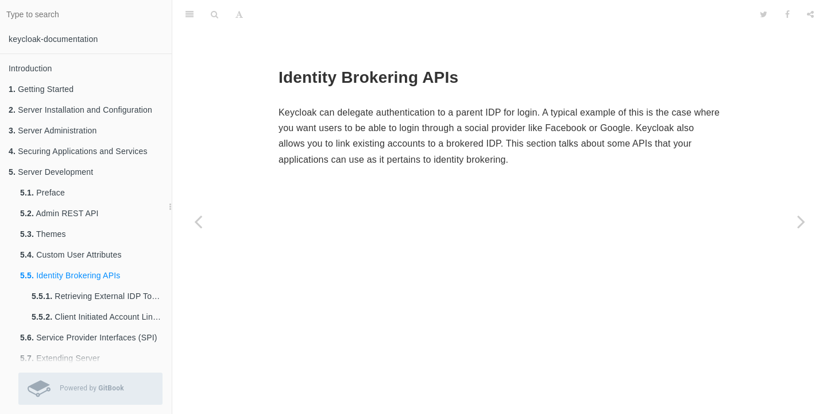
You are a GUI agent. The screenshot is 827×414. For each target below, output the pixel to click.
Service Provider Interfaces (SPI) (88, 337)
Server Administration (52, 130)
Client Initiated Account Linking (100, 316)
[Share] (810, 14)
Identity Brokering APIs (70, 275)
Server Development (51, 172)
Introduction (30, 68)
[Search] (214, 14)
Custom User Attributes (71, 254)
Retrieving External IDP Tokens (100, 296)
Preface (42, 192)
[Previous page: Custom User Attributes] (198, 221)
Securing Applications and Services (78, 151)
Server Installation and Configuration (80, 109)
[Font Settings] (239, 14)
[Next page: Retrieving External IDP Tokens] (801, 221)
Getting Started (41, 89)
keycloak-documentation (53, 39)
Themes (43, 234)
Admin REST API (59, 213)
